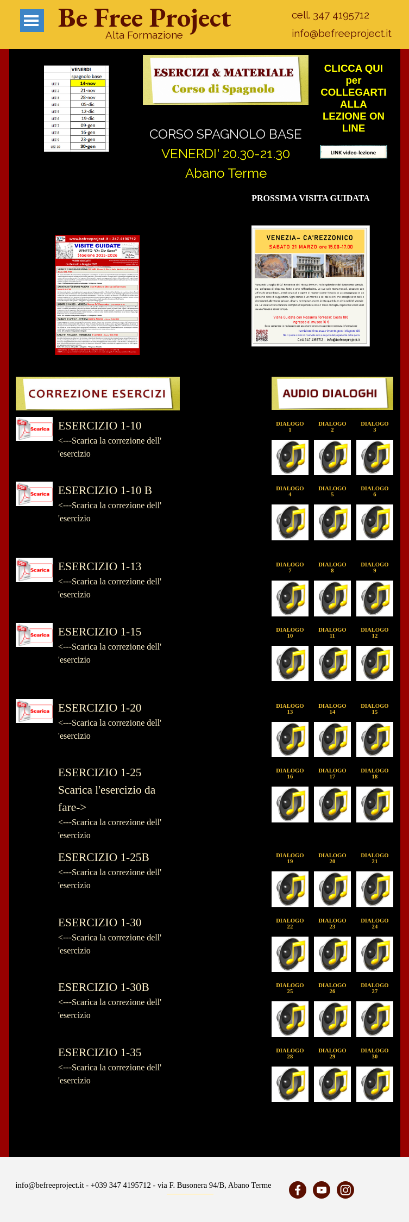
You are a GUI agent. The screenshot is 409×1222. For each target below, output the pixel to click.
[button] (76, 109)
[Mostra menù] (31, 20)
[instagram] (345, 1190)
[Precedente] (20, 109)
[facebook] (297, 1190)
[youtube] (321, 1190)
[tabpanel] (144, 34)
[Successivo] (132, 109)
